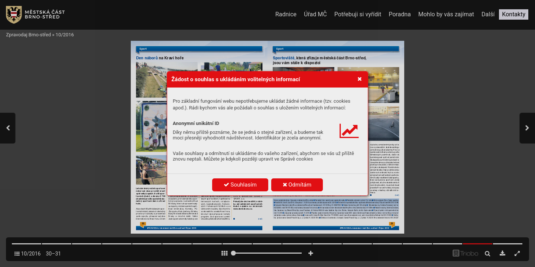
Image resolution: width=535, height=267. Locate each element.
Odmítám (297, 184)
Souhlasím (240, 184)
